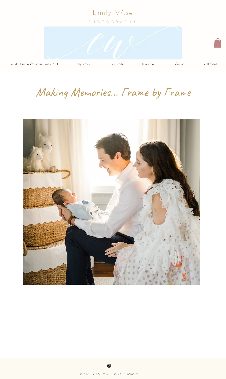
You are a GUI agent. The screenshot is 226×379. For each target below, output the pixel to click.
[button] (218, 43)
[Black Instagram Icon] (109, 366)
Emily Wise (113, 13)
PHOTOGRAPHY (113, 21)
